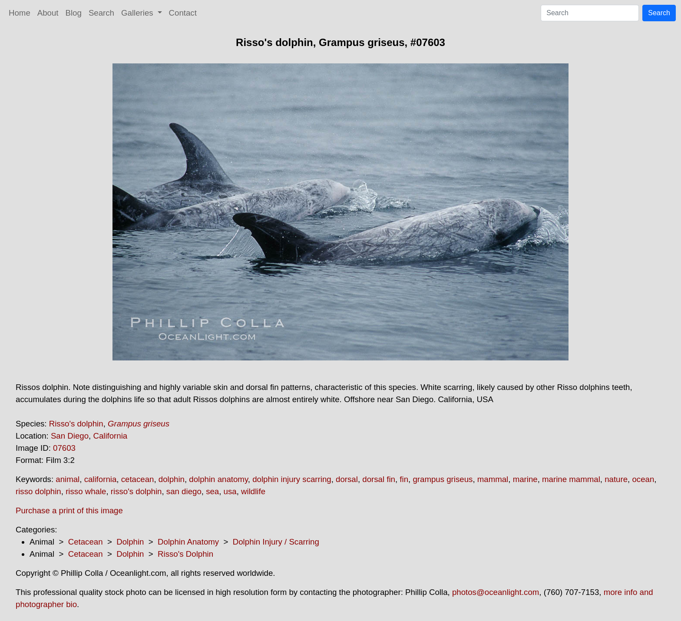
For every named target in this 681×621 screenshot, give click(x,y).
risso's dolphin (136, 491)
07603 (64, 448)
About (48, 12)
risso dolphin (38, 491)
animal (67, 479)
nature (616, 479)
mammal (493, 479)
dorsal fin (378, 479)
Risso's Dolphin (185, 553)
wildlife (253, 491)
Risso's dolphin (76, 423)
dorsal (347, 479)
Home (19, 12)
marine (525, 479)
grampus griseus (443, 479)
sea (212, 491)
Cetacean (85, 541)
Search (101, 12)
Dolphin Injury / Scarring (276, 541)
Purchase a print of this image (69, 510)
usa (230, 491)
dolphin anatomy (218, 479)
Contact (183, 12)
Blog (74, 12)
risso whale (86, 491)
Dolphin (130, 541)
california (100, 479)
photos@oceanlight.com (495, 592)
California (110, 435)
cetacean (137, 479)
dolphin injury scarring (291, 479)
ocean (643, 479)
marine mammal (571, 479)
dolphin (172, 479)
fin (404, 479)
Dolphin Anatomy (188, 541)
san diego (184, 491)
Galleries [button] (138, 12)
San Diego (70, 435)
